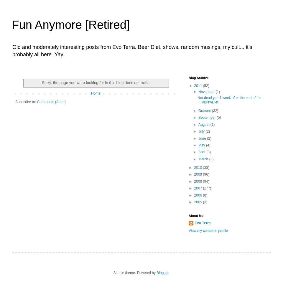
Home (96, 93)
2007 (198, 188)
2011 (198, 86)
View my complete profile (208, 231)
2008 (198, 181)
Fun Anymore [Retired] (71, 24)
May (202, 145)
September (207, 118)
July (202, 131)
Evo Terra (202, 223)
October (205, 111)
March (203, 159)
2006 (198, 195)
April (202, 152)
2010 (198, 168)
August (204, 125)
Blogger (163, 273)
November (207, 92)
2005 (198, 202)
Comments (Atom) (51, 102)
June (202, 138)
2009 (198, 174)
